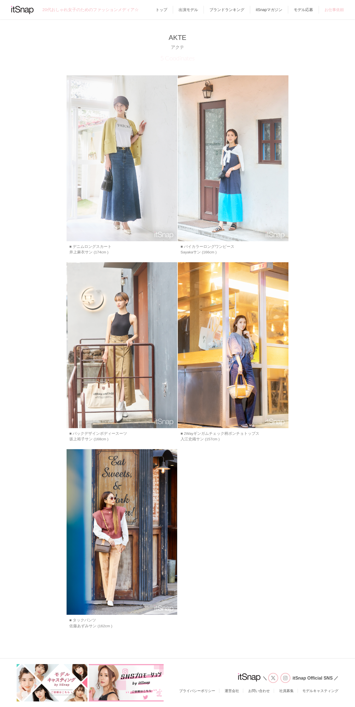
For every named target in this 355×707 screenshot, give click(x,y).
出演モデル (188, 9)
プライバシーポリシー (197, 691)
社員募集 (286, 691)
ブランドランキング (226, 9)
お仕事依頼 (334, 9)
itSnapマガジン (269, 9)
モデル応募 (303, 9)
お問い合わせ (259, 691)
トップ (161, 9)
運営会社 (232, 691)
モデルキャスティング (320, 691)
